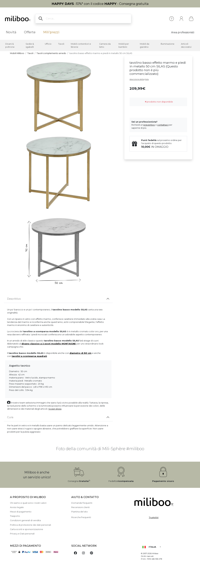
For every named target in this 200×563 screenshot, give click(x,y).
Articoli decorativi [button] (186, 45)
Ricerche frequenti (81, 517)
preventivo (149, 125)
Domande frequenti (81, 503)
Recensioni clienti (80, 507)
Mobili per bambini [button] (124, 45)
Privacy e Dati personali (22, 533)
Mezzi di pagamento (20, 511)
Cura (10, 417)
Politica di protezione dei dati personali (30, 525)
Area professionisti (182, 32)
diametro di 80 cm (80, 353)
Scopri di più (54, 409)
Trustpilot (154, 517)
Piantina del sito (79, 511)
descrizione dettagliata (139, 79)
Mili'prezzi (51, 32)
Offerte (29, 32)
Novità (11, 32)
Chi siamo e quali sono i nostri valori (28, 503)
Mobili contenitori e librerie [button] (81, 45)
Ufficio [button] (48, 44)
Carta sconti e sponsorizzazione (26, 529)
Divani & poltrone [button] (10, 45)
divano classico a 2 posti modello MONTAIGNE (48, 344)
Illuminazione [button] (167, 44)
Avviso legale (17, 507)
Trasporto (15, 516)
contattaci (162, 125)
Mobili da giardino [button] (144, 45)
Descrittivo (14, 298)
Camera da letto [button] (105, 45)
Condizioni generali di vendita (25, 520)
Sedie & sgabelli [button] (30, 45)
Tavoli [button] (61, 44)
